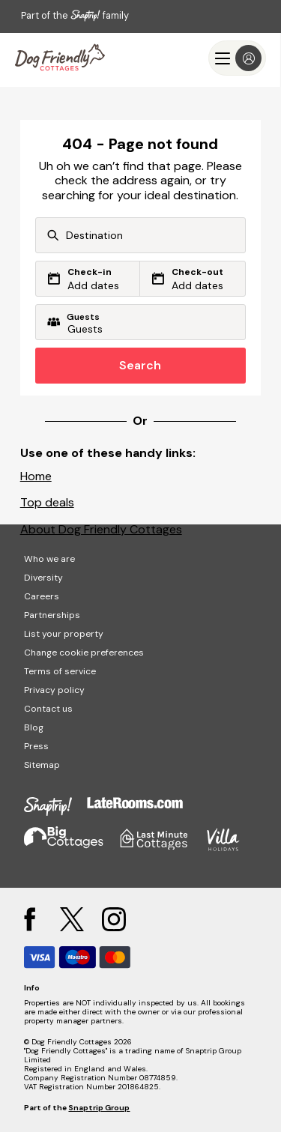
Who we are (49, 559)
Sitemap (42, 765)
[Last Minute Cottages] (60, 58)
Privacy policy (54, 690)
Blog (33, 727)
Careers (41, 596)
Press (36, 746)
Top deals (47, 502)
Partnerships (52, 615)
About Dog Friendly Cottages (101, 529)
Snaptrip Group (99, 1108)
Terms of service (60, 671)
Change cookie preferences (84, 653)
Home (36, 476)
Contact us (48, 709)
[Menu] (237, 58)
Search (140, 365)
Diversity (43, 578)
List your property (63, 634)
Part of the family (75, 15)
